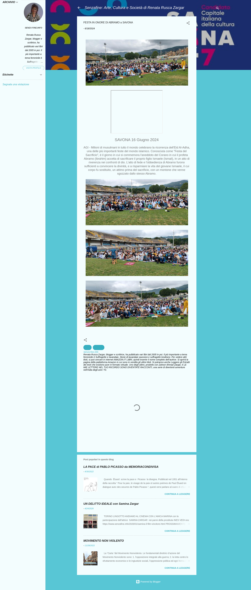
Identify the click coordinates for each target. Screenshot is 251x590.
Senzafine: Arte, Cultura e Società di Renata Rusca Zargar (134, 7)
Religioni (98, 347)
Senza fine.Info (33, 28)
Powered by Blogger (148, 581)
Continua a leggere (177, 494)
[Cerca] (217, 9)
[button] (188, 23)
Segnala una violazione (16, 84)
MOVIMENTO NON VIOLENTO (103, 540)
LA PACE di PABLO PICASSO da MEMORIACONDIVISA (120, 466)
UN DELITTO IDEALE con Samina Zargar (111, 503)
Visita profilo (33, 68)
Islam (87, 347)
